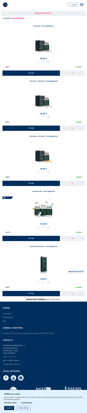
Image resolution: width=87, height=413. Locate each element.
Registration (7, 313)
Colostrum (6, 18)
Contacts (8, 340)
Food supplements (18, 18)
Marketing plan (8, 317)
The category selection (43, 13)
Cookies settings (23, 408)
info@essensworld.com (11, 364)
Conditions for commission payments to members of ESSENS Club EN (28, 333)
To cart (31, 73)
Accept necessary (26, 402)
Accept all (9, 408)
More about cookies (10, 402)
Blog (4, 321)
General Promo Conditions (36, 299)
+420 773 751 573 (9, 357)
